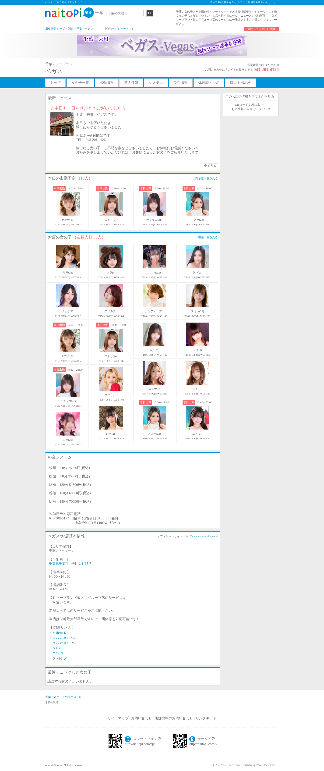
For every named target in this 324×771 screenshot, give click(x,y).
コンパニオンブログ (65, 638)
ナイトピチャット (123, 28)
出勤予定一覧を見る (205, 178)
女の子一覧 (80, 83)
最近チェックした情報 (261, 29)
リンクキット (205, 718)
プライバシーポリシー (267, 765)
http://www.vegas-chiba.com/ (201, 536)
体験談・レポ (208, 83)
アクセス (58, 653)
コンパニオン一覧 (64, 643)
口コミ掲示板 (240, 83)
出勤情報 (107, 83)
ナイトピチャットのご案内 (226, 765)
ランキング (60, 658)
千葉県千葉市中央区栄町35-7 (70, 563)
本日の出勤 (60, 632)
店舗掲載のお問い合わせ (174, 718)
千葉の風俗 (51, 702)
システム (156, 83)
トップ (55, 83)
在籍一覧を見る (208, 237)
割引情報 (181, 83)
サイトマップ (118, 718)
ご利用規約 (248, 765)
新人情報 (131, 83)
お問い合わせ (141, 718)
